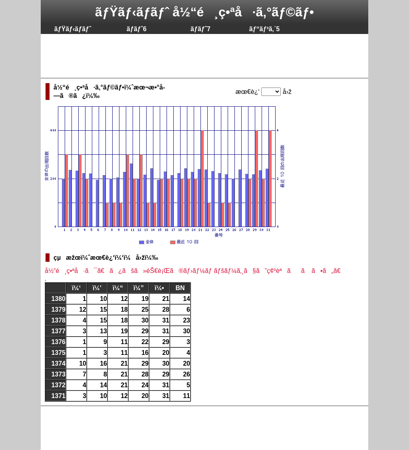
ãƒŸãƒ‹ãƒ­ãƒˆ (72, 29)
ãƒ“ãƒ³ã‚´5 (264, 29)
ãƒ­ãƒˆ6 (137, 29)
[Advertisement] (190, 56)
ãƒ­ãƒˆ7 (200, 29)
